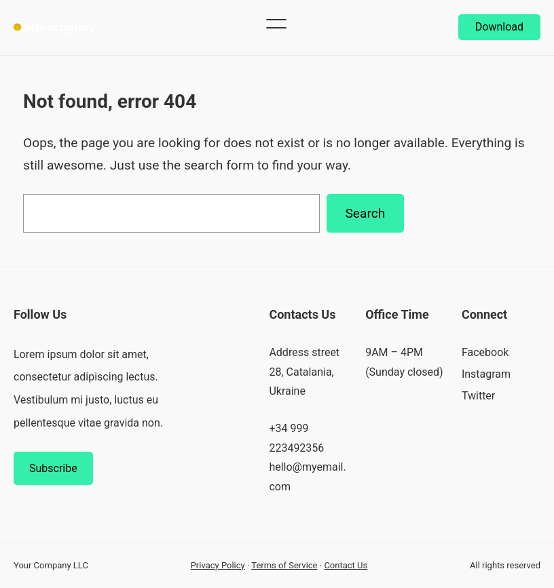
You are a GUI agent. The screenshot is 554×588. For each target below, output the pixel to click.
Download (499, 26)
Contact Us (345, 565)
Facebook (485, 352)
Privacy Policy (218, 565)
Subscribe (53, 468)
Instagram (486, 374)
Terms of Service (284, 565)
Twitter (478, 395)
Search (365, 213)
